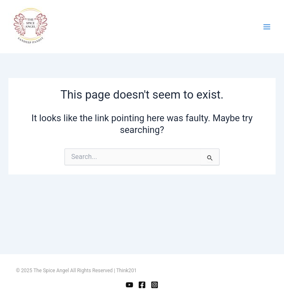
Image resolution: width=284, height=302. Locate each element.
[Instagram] (154, 285)
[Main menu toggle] (267, 27)
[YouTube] (129, 285)
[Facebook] (142, 285)
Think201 (126, 270)
